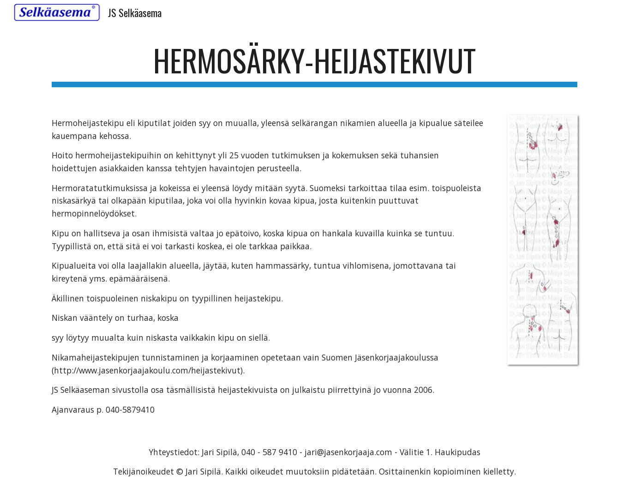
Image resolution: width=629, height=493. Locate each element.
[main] (314, 65)
